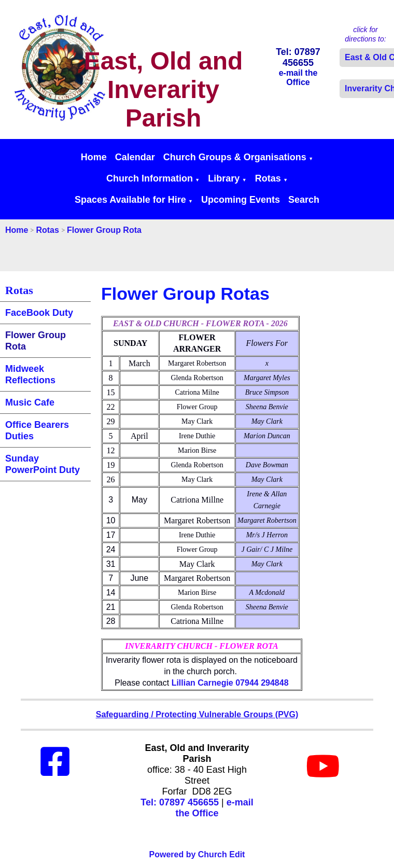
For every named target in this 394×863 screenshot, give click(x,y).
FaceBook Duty (39, 313)
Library (224, 178)
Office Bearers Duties (37, 430)
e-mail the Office (214, 807)
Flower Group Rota (104, 230)
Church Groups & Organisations (234, 157)
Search (303, 199)
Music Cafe (29, 402)
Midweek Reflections (30, 374)
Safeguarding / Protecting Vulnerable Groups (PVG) (197, 714)
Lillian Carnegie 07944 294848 (230, 682)
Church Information (149, 178)
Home (94, 157)
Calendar (135, 157)
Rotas (268, 178)
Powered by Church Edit (197, 854)
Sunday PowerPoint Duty (42, 464)
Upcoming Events (240, 199)
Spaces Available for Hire (130, 199)
